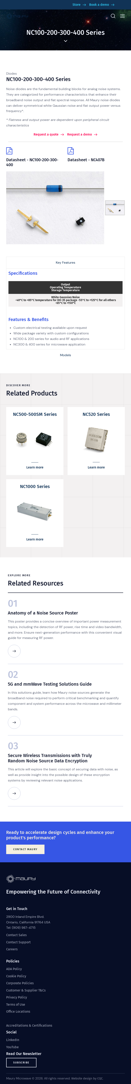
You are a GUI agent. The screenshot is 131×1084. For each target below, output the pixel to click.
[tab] (65, 263)
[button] (122, 16)
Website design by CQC (87, 1078)
